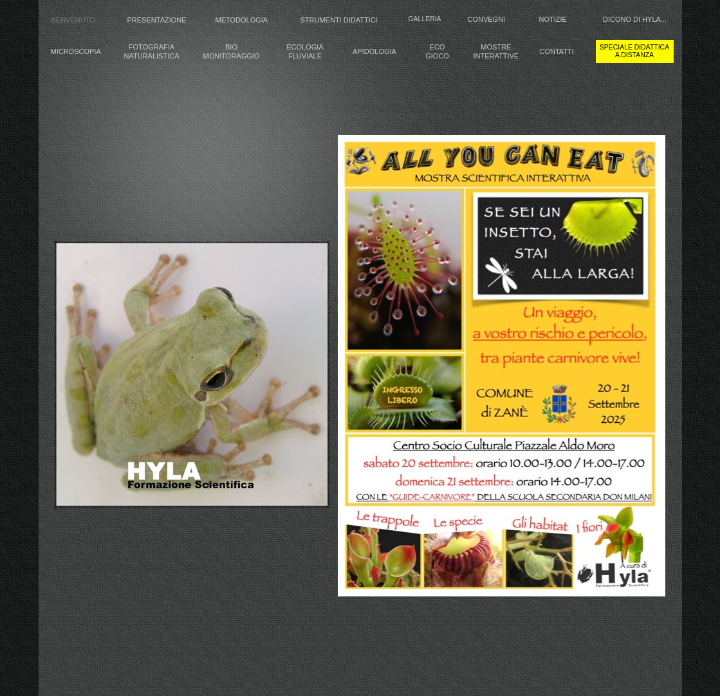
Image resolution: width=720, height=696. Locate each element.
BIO (231, 47)
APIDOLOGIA (374, 51)
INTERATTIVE (496, 56)
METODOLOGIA (242, 20)
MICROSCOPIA (76, 51)
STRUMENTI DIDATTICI (339, 20)
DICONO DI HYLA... (635, 19)
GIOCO (437, 56)
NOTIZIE (553, 19)
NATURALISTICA (152, 56)
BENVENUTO (73, 20)
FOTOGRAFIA (151, 47)
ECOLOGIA (304, 47)
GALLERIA (425, 18)
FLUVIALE (305, 56)
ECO (437, 47)
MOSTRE (496, 47)
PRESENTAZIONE (157, 20)
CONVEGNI (487, 19)
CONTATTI (557, 51)
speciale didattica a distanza (634, 51)
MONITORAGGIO (231, 56)
